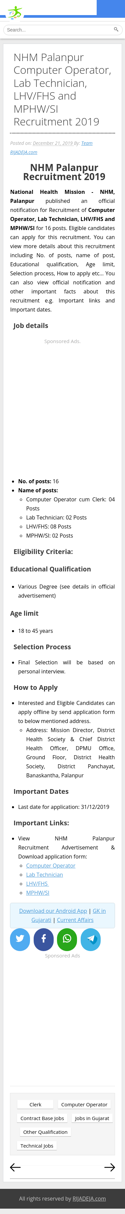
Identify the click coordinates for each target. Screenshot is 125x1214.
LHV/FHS (37, 883)
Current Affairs (75, 920)
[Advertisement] (62, 409)
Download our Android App (53, 911)
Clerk (36, 1104)
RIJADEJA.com (89, 1198)
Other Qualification (45, 1131)
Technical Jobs (36, 1145)
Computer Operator (50, 865)
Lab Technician (44, 874)
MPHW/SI (37, 892)
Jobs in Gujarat (92, 1118)
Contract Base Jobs (42, 1118)
